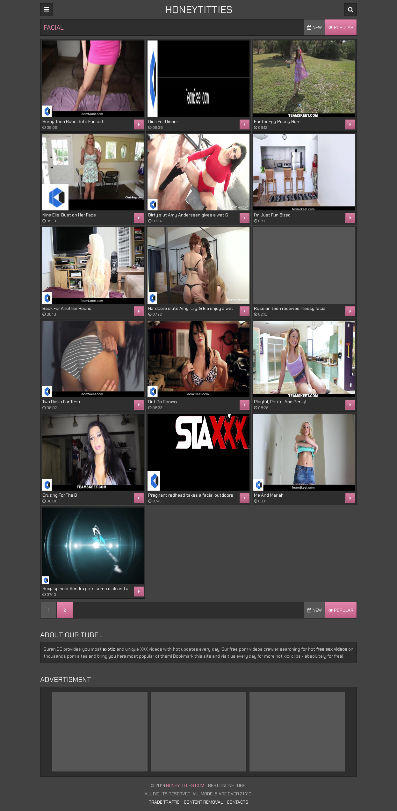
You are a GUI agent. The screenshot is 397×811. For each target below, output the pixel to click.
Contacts (237, 802)
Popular (340, 27)
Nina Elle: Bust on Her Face (69, 215)
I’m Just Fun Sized (272, 215)
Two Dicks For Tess (61, 402)
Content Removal (203, 802)
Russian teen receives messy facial (290, 308)
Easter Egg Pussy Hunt (277, 121)
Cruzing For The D (59, 495)
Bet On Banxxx (162, 402)
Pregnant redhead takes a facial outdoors (190, 495)
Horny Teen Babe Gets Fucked (72, 121)
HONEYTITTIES (198, 9)
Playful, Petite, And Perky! (280, 402)
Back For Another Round (66, 308)
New (314, 27)
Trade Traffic (164, 802)
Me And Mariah (269, 495)
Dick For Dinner (163, 121)
